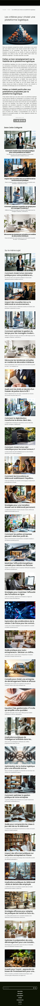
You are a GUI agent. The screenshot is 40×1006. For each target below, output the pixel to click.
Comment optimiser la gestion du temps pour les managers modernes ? (20, 207)
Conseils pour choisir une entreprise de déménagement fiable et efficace (20, 680)
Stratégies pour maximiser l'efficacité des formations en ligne (20, 593)
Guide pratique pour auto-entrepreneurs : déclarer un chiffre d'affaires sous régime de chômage (19, 652)
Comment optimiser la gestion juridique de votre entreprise (17, 796)
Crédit (20, 998)
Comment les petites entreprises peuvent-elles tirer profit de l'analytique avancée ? (18, 536)
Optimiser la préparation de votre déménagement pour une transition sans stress (20, 942)
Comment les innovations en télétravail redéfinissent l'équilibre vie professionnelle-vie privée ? (19, 478)
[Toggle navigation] (3, 3)
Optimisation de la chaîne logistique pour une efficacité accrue (20, 767)
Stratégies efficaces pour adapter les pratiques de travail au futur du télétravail (19, 913)
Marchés (20, 991)
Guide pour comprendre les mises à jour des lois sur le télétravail (19, 825)
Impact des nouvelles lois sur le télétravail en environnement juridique (20, 179)
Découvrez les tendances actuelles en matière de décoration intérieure (20, 235)
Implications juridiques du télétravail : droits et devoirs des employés (20, 883)
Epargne (20, 993)
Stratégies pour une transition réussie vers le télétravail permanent (20, 506)
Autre (9, 9)
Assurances (20, 1000)
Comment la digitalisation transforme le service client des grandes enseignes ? (18, 420)
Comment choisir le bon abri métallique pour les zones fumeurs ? (20, 448)
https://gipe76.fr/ (15, 69)
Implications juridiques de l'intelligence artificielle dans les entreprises (18, 739)
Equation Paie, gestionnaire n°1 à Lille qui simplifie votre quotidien (20, 709)
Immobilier (20, 995)
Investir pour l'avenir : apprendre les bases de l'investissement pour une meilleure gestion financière (19, 971)
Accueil (4, 9)
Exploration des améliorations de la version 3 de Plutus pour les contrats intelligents (20, 623)
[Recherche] (18, 988)
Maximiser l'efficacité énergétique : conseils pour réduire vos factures (19, 564)
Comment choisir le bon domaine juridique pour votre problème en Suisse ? (20, 151)
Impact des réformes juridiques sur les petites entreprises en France (19, 854)
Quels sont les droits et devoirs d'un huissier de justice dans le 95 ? (19, 390)
